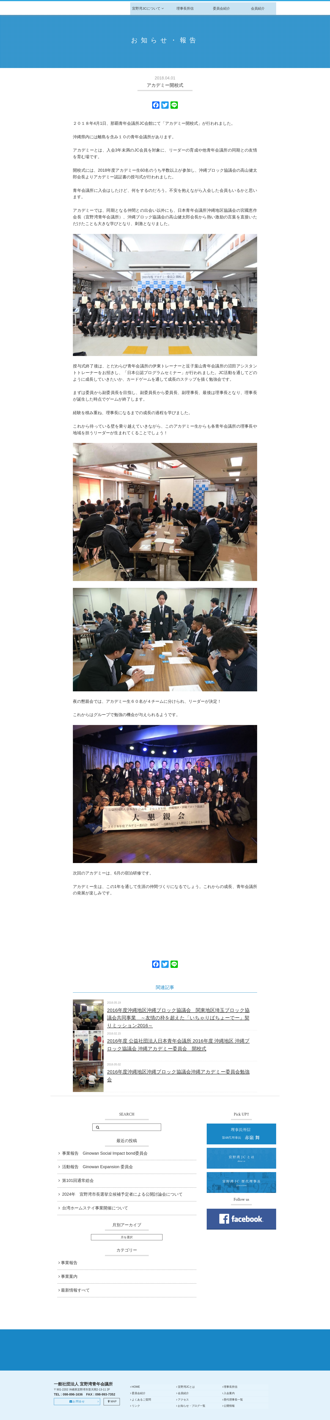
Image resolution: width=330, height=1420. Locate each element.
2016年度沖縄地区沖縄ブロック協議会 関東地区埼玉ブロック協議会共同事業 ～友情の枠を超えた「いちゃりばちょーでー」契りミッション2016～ (178, 1017)
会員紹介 (257, 8)
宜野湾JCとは (177, 1394)
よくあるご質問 (216, 1399)
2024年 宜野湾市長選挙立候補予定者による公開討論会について (122, 1194)
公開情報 (249, 1405)
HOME (136, 1394)
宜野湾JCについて (148, 8)
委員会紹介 (221, 8)
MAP (111, 1409)
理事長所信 (185, 8)
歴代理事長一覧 (141, 1405)
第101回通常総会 (78, 1180)
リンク (173, 1405)
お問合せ (77, 1409)
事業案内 (69, 1276)
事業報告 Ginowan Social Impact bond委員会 (105, 1153)
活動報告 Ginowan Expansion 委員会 (97, 1167)
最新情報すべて (75, 1290)
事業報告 (69, 1262)
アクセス (249, 1399)
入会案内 (174, 1399)
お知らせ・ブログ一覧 (220, 1405)
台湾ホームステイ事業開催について (95, 1208)
